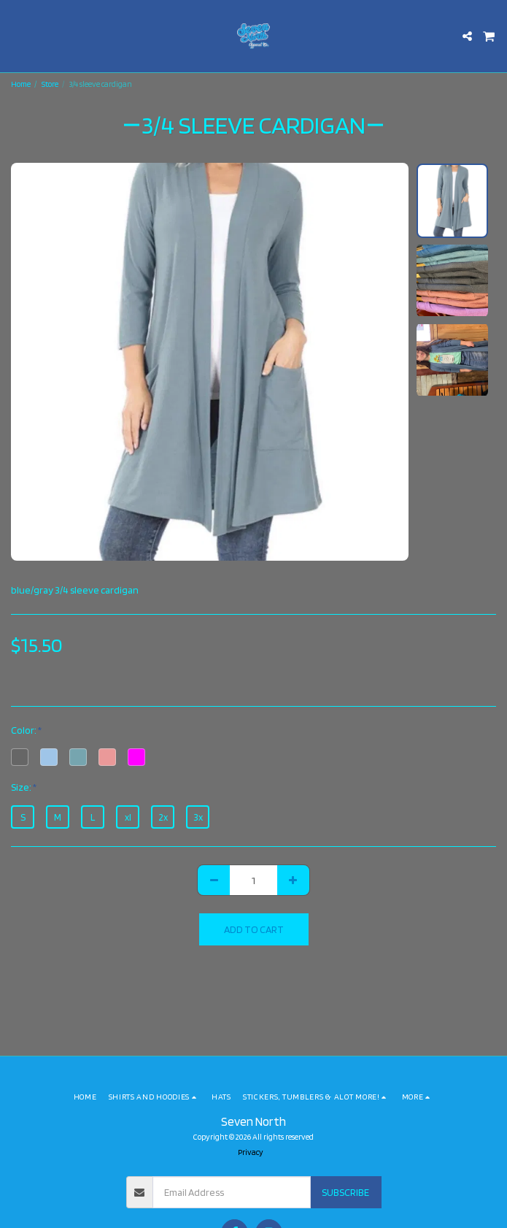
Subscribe (345, 1192)
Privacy (250, 1152)
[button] (16, 36)
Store (50, 84)
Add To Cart (254, 929)
